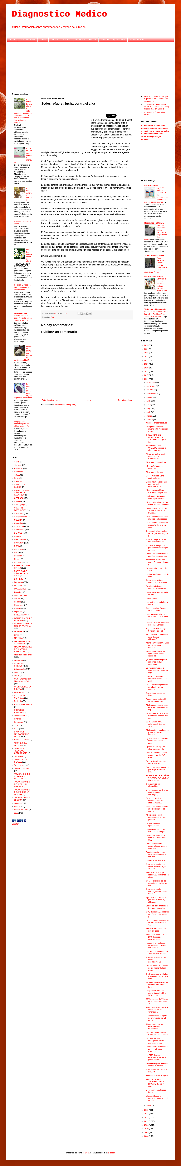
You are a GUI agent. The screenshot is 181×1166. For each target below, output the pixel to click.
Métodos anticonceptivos (156, 423)
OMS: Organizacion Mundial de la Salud (22, 680)
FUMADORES (20, 589)
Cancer (43, 39)
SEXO (16, 725)
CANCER (18, 481)
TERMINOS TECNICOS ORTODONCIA (20, 750)
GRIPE (17, 598)
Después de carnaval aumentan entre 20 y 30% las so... (156, 993)
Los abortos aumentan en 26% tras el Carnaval (157, 952)
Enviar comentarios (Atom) (64, 405)
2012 (146, 1121)
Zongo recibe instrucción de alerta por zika (156, 700)
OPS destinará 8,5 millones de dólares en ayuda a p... (157, 914)
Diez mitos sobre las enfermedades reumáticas (154, 1026)
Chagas (17, 501)
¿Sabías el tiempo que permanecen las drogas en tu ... (157, 547)
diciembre (151, 382)
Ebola (16, 559)
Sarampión (18, 722)
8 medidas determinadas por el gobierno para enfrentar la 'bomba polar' (156, 98)
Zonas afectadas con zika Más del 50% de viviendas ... (157, 1009)
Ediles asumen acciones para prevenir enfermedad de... (156, 484)
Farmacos (18, 582)
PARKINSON (19, 692)
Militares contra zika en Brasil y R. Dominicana (157, 1033)
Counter (15, 824)
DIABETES (19, 543)
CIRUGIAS (18, 513)
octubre (150, 390)
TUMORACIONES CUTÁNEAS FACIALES (22, 776)
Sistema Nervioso (21, 740)
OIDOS (17, 672)
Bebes (17, 478)
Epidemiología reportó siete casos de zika (155, 748)
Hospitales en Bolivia (154, 223)
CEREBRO (19, 498)
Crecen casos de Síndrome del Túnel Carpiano (157, 623)
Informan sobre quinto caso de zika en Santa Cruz (156, 837)
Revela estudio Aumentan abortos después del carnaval (157, 809)
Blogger (111, 1153)
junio (149, 405)
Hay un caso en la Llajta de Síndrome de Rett (157, 629)
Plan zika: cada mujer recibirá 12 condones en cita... (157, 874)
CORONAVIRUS (27, 39)
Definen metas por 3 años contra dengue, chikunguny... (157, 792)
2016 (146, 379)
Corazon (67, 39)
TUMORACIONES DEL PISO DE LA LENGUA (22, 792)
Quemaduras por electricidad (153, 785)
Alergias (17, 465)
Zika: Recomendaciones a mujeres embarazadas (157, 518)
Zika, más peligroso (154, 472)
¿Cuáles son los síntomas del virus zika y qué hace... (157, 984)
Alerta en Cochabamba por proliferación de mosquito (157, 645)
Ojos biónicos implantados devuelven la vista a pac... (157, 740)
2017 (146, 375)
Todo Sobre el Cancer (154, 256)
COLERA (18, 520)
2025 (146, 345)
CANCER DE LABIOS (19, 486)
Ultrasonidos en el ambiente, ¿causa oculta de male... (157, 1098)
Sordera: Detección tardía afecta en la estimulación (22, 287)
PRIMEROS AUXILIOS (19, 711)
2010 (146, 1128)
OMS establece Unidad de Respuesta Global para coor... (157, 976)
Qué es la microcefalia (155, 860)
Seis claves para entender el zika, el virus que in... (157, 1064)
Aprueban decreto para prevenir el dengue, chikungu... (156, 899)
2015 (146, 1110)
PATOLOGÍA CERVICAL (19, 697)
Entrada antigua (125, 400)
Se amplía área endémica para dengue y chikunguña (157, 636)
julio (149, 401)
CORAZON (19, 526)
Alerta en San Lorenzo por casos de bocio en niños (157, 503)
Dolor (16, 552)
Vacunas (17, 803)
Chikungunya (19, 504)
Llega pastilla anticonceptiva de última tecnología (21, 423)
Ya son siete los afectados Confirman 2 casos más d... (157, 715)
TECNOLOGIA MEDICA (20, 744)
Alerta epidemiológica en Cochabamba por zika (156, 491)
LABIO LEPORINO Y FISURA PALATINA (23, 625)
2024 (146, 349)
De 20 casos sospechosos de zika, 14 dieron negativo (157, 686)
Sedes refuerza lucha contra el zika (155, 477)
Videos (17, 806)
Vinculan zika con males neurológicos (156, 929)
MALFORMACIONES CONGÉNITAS (23, 642)
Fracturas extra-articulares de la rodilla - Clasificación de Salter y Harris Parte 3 (156, 314)
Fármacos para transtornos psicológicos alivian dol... (157, 769)
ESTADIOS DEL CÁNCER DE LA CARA (21, 573)
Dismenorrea (151, 598)
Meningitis (18, 660)
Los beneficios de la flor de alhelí (29, 255)
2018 (146, 371)
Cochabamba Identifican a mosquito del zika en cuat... (157, 525)
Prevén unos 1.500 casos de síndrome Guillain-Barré (157, 968)
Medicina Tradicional (23, 655)
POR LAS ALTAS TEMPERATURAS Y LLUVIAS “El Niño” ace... (156, 1082)
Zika (52, 317)
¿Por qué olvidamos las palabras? (156, 467)
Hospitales (18, 605)
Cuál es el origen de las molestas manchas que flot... (157, 883)
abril (149, 412)
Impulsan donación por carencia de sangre (155, 830)
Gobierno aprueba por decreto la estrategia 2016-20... (156, 866)
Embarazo (80, 39)
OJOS (16, 675)
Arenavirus (18, 472)
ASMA (17, 475)
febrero (150, 419)
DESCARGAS (20, 539)
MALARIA (18, 638)
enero (149, 1105)
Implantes (18, 611)
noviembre (151, 386)
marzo (149, 416)
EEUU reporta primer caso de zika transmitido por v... (157, 922)
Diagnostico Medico (59, 14)
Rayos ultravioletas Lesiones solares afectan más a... (154, 800)
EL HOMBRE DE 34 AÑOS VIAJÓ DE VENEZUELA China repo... (157, 777)
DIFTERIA (18, 549)
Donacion (18, 556)
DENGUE (18, 533)
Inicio (89, 400)
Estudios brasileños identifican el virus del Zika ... (156, 678)
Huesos (17, 608)
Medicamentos (151, 185)
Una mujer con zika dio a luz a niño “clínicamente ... (157, 616)
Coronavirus (19, 530)
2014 (146, 1114)
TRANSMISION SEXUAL (20, 761)
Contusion (18, 523)
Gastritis (17, 592)
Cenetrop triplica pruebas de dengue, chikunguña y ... (157, 533)
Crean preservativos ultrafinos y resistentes (156, 581)
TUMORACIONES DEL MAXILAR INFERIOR (22, 784)
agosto (150, 397)
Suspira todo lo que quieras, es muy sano (156, 587)
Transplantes (19, 765)
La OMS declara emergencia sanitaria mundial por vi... (156, 1040)
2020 (146, 364)
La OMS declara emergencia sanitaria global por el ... (156, 1057)
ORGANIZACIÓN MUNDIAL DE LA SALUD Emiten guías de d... (157, 438)
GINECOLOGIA (21, 595)
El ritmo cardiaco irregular (157, 1075)
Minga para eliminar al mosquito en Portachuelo (155, 456)
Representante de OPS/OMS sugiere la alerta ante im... (156, 447)
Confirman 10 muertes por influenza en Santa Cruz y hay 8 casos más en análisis (156, 106)
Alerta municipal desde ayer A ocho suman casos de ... (155, 653)
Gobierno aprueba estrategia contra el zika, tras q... (157, 891)
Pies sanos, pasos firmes (156, 462)
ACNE (16, 462)
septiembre (152, 393)
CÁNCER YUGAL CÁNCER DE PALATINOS (21, 492)
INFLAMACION (20, 615)
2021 (146, 360)
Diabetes (55, 39)
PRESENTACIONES (23, 704)
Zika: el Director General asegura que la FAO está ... (156, 755)
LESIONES (19, 631)
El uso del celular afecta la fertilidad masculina (157, 907)
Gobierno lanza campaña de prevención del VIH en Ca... (156, 1018)
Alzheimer (18, 468)
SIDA (16, 728)
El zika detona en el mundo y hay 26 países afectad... (157, 732)
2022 (146, 356)
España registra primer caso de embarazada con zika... (156, 854)
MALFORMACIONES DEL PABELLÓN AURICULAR (23, 649)
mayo (149, 408)
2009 (146, 1132)
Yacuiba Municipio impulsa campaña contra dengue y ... (157, 562)
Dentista (17, 536)
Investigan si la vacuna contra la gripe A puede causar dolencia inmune (23, 316)
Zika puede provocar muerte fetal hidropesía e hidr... (157, 429)
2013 (146, 1117)
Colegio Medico (20, 517)
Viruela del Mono (137, 39)
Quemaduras (119, 39)
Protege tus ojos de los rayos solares (155, 762)
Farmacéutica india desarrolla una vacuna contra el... (156, 846)
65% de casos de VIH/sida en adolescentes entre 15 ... (157, 1001)
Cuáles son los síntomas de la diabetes (156, 609)
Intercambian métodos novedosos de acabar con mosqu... (156, 945)
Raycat (86, 1153)
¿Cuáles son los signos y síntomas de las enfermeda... (156, 662)
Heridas (92, 39)
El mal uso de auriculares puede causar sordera (156, 555)
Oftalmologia (19, 669)
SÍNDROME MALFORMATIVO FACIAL (21, 734)
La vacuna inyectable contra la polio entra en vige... (157, 670)
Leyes (16, 635)
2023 (146, 353)
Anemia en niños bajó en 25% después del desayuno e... (156, 936)
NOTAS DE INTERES (19, 665)
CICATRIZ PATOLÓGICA (20, 509)
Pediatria (105, 39)
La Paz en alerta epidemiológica (153, 824)
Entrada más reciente (51, 400)
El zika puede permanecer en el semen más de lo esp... (157, 707)
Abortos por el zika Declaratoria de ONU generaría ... (156, 817)
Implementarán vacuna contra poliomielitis (155, 497)
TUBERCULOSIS (21, 768)
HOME (12, 39)
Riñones (17, 719)
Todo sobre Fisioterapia (155, 309)
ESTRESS (18, 579)
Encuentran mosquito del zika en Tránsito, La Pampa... (156, 510)
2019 (146, 368)
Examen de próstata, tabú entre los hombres (157, 540)
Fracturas (18, 585)
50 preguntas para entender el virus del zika (155, 724)
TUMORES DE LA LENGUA (22, 799)
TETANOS (18, 756)
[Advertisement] (90, 67)
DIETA (17, 546)
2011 (146, 1125)
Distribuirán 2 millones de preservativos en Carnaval (156, 1049)
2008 (146, 1136)
